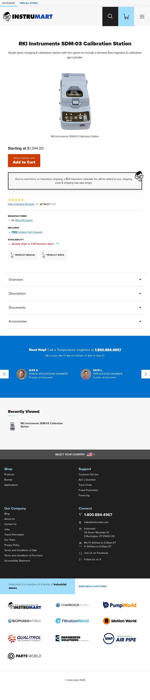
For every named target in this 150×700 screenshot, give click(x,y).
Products (9, 474)
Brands (8, 479)
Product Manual (23, 255)
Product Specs (53, 255)
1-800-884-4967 (108, 350)
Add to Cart (24, 160)
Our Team (9, 539)
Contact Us (10, 524)
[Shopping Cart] (126, 16)
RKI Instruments (24, 220)
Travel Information (14, 534)
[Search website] (110, 16)
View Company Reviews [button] (32, 204)
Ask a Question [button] (87, 479)
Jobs (7, 529)
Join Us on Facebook (96, 553)
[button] (55, 243)
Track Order (85, 484)
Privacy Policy (11, 545)
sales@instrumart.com (96, 522)
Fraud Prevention (88, 490)
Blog (6, 513)
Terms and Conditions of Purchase (23, 555)
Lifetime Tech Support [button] (27, 232)
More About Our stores (93, 586)
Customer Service (89, 474)
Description (17, 293)
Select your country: (75, 454)
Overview (16, 280)
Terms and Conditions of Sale (20, 550)
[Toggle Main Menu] (142, 16)
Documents (17, 307)
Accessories (18, 321)
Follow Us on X (92, 559)
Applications (11, 484)
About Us (9, 518)
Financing (84, 495)
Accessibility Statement (17, 560)
